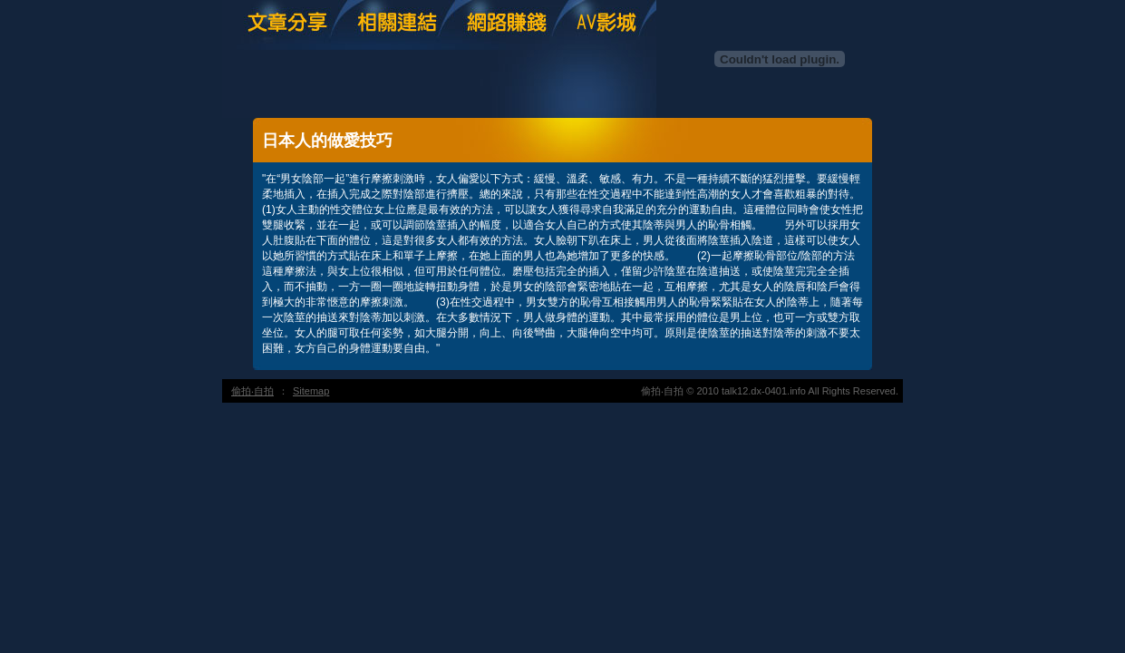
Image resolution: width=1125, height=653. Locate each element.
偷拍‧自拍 (252, 390)
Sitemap (311, 390)
